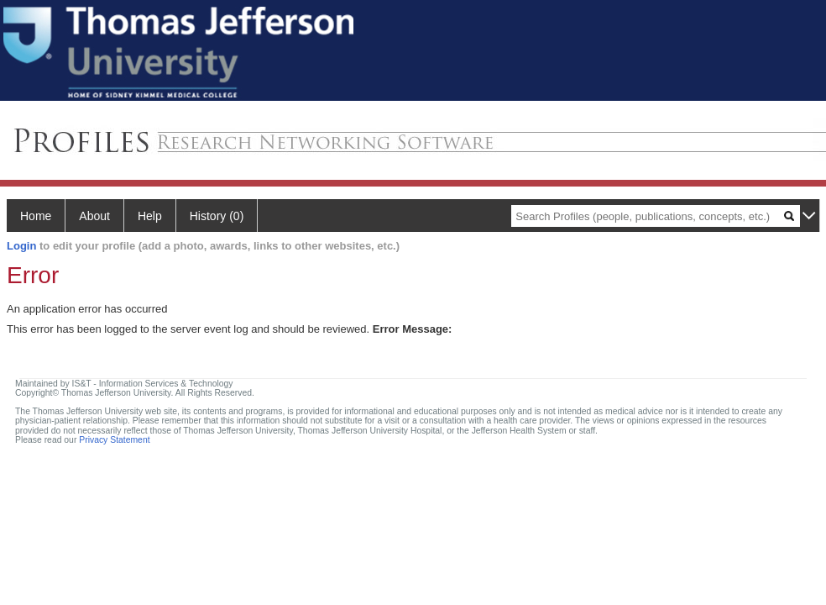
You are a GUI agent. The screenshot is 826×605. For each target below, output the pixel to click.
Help (150, 216)
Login (21, 245)
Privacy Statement (114, 440)
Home (35, 216)
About (94, 216)
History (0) (217, 216)
